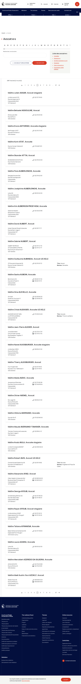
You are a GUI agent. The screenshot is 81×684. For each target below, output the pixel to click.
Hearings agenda (66, 620)
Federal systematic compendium (70, 629)
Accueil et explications (21, 63)
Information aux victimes (48, 633)
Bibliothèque (25, 633)
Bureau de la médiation (7, 660)
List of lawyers (66, 622)
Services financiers (67, 654)
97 (56, 85)
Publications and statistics (28, 635)
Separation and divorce (48, 640)
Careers (24, 627)
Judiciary (24, 624)
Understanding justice (27, 618)
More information (26, 681)
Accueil (3, 33)
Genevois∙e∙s (57, 58)
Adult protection (46, 635)
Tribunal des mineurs (7, 632)
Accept (66, 680)
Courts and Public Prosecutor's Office (10, 11)
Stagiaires (56, 63)
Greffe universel (6, 650)
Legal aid (44, 620)
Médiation (24, 11)
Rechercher (40, 63)
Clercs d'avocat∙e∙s (59, 65)
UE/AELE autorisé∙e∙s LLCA (60, 60)
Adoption (44, 618)
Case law (64, 618)
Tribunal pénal (5, 623)
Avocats (9, 33)
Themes (43, 11)
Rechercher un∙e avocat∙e (9, 51)
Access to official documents (69, 645)
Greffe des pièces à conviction (9, 643)
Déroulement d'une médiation (9, 662)
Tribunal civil (5, 621)
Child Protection (46, 638)
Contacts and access (67, 11)
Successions (45, 642)
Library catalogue (66, 633)
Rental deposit (45, 624)
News (23, 631)
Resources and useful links (54, 11)
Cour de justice (5, 639)
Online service (65, 631)
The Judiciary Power (33, 11)
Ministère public (6, 619)
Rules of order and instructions (29, 629)
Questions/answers (67, 648)
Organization (25, 620)
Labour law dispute (47, 622)
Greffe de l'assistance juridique (9, 641)
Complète (56, 56)
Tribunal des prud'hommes (8, 630)
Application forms (66, 643)
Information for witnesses (48, 631)
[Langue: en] (77, 12)
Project (24, 622)
